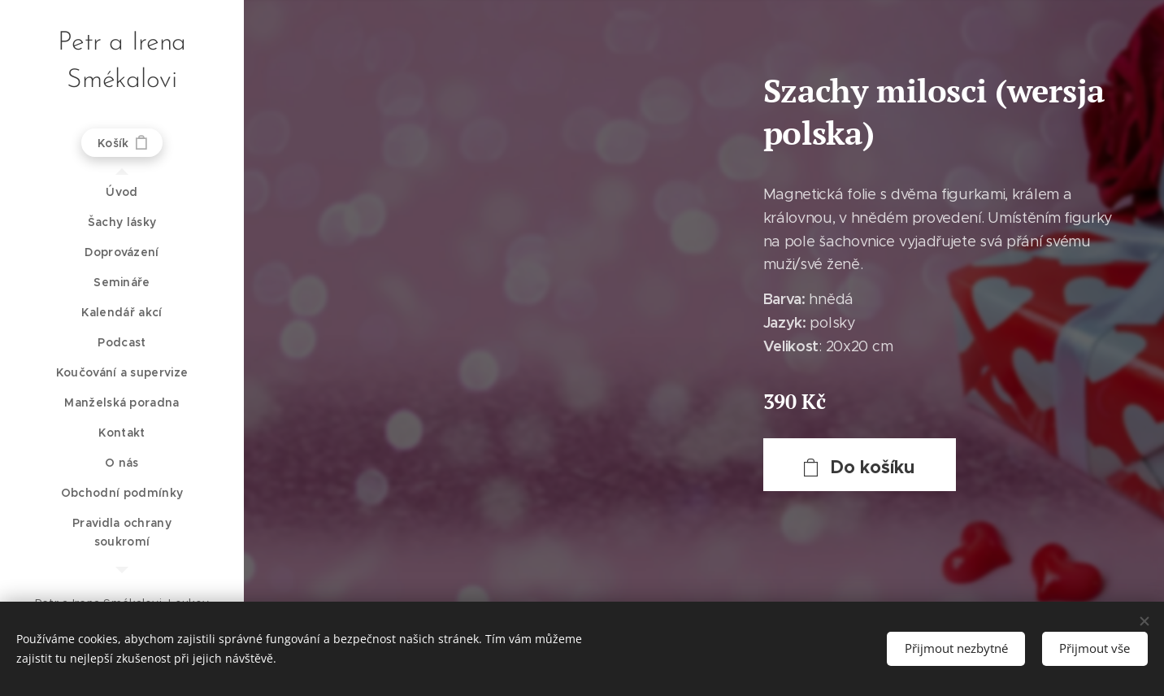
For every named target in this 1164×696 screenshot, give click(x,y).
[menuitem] (122, 192)
